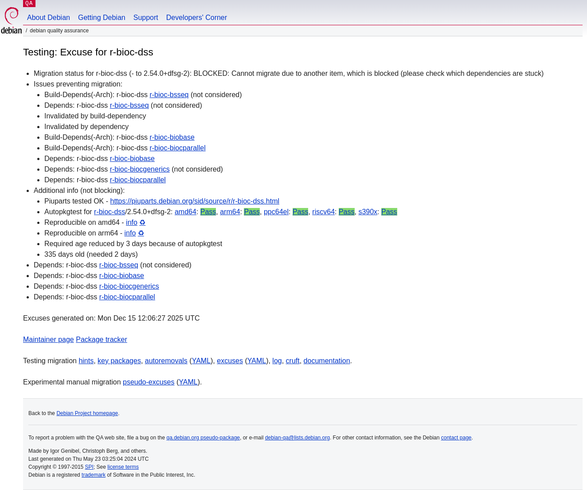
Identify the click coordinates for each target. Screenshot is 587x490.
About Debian (48, 17)
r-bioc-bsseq (168, 94)
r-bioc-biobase (171, 137)
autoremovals (166, 361)
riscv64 (323, 212)
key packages (119, 361)
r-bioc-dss (109, 212)
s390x (367, 212)
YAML (201, 361)
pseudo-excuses (149, 382)
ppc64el (276, 212)
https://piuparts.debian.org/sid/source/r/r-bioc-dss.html (195, 201)
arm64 (230, 212)
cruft (293, 361)
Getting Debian (101, 17)
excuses (230, 361)
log (277, 361)
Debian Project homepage (87, 413)
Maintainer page (48, 339)
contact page (456, 438)
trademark (94, 475)
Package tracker (101, 339)
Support (145, 17)
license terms (123, 467)
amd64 (185, 212)
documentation (327, 361)
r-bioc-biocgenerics (140, 169)
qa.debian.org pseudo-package (203, 438)
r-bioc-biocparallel (177, 148)
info (131, 222)
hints (86, 361)
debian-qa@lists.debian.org (297, 438)
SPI (89, 467)
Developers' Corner (196, 17)
